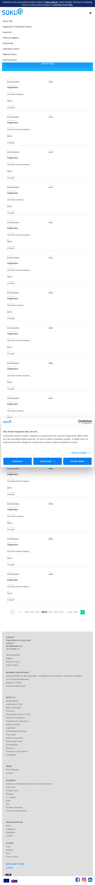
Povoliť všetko (78, 461)
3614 (56, 612)
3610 (32, 612)
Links (8, 800)
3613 (50, 612)
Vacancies (10, 748)
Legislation (10, 728)
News (8, 825)
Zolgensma (12, 87)
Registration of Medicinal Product (17, 26)
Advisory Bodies (13, 724)
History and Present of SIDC (18, 714)
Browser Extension (14, 807)
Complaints (11, 754)
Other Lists (11, 787)
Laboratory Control (11, 48)
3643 (70, 612)
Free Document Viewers (16, 810)
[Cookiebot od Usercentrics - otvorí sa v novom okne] (80, 422)
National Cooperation (15, 717)
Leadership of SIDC (14, 704)
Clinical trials (8, 43)
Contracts (10, 711)
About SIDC (8, 21)
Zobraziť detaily (79, 453)
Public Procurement (14, 738)
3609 (27, 612)
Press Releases (12, 769)
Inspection (7, 32)
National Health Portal (15, 686)
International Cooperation (17, 721)
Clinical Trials (47, 63)
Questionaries (12, 701)
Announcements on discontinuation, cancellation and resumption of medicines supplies (44, 676)
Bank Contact (12, 665)
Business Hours (13, 661)
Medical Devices (10, 54)
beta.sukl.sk (52, 2)
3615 (61, 612)
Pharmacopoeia (10, 60)
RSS (7, 804)
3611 (38, 612)
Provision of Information (16, 751)
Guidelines (10, 832)
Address (9, 658)
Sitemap (9, 794)
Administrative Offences (16, 731)
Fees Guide (11, 734)
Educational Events (14, 741)
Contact (9, 773)
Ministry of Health (14, 682)
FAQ (8, 853)
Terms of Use (12, 856)
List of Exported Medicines (17, 679)
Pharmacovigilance (11, 37)
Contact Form (12, 790)
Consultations (12, 744)
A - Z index (10, 797)
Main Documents (13, 707)
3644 (75, 612)
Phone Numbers (13, 655)
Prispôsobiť (47, 461)
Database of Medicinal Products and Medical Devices (29, 783)
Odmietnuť (17, 461)
